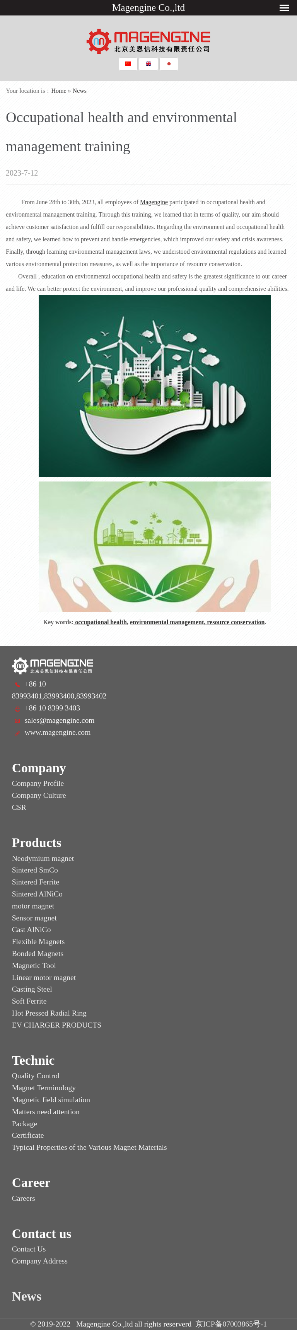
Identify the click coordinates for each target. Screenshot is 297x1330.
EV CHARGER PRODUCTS (57, 1025)
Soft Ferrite (29, 1001)
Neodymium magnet (43, 858)
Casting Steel (32, 989)
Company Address (40, 1261)
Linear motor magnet (44, 977)
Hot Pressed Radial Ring (49, 1013)
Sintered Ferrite (35, 882)
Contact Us (29, 1249)
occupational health (101, 622)
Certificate (28, 1135)
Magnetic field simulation (51, 1100)
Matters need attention (46, 1112)
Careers (23, 1198)
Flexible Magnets (38, 941)
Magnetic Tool (34, 965)
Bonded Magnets (37, 953)
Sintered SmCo (35, 870)
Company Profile (38, 783)
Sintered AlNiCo (37, 894)
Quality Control (36, 1076)
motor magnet (33, 906)
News (80, 90)
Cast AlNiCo (31, 929)
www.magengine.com (58, 732)
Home (59, 90)
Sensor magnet (34, 918)
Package (24, 1124)
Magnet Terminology (44, 1088)
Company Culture (39, 795)
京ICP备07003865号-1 (231, 1324)
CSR (19, 807)
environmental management (167, 622)
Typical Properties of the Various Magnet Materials (89, 1147)
